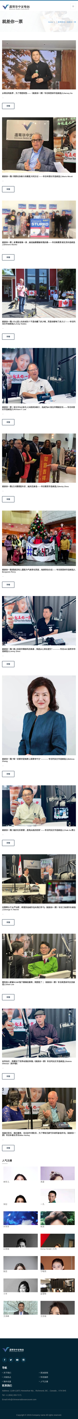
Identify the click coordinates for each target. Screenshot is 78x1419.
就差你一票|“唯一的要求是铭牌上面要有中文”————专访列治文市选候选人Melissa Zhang (38, 759)
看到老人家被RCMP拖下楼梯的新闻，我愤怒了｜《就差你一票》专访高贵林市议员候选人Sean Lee (38, 982)
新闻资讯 (61, 22)
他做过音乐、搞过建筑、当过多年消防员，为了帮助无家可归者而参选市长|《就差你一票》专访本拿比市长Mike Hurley (39, 1132)
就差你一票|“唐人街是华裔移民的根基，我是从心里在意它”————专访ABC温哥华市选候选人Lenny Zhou (38, 649)
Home (50, 22)
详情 (8, 106)
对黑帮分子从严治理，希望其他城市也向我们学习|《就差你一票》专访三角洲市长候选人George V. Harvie (39, 907)
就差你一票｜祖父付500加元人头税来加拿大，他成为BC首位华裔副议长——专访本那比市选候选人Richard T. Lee (38, 408)
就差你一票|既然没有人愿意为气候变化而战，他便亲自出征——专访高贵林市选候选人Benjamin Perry (39, 570)
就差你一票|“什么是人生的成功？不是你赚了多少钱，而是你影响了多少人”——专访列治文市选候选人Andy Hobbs (39, 322)
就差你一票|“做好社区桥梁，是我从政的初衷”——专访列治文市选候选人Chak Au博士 (39, 829)
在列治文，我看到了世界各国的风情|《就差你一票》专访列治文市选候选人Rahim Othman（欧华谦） (37, 1061)
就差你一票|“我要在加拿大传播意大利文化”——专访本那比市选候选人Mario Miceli (37, 176)
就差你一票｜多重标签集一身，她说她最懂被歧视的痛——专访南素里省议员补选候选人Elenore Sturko (38, 243)
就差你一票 (71, 22)
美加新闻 (44, 1371)
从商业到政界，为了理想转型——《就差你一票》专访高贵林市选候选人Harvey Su (37, 93)
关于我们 (7, 1371)
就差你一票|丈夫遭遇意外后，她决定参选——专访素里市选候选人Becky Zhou (35, 486)
